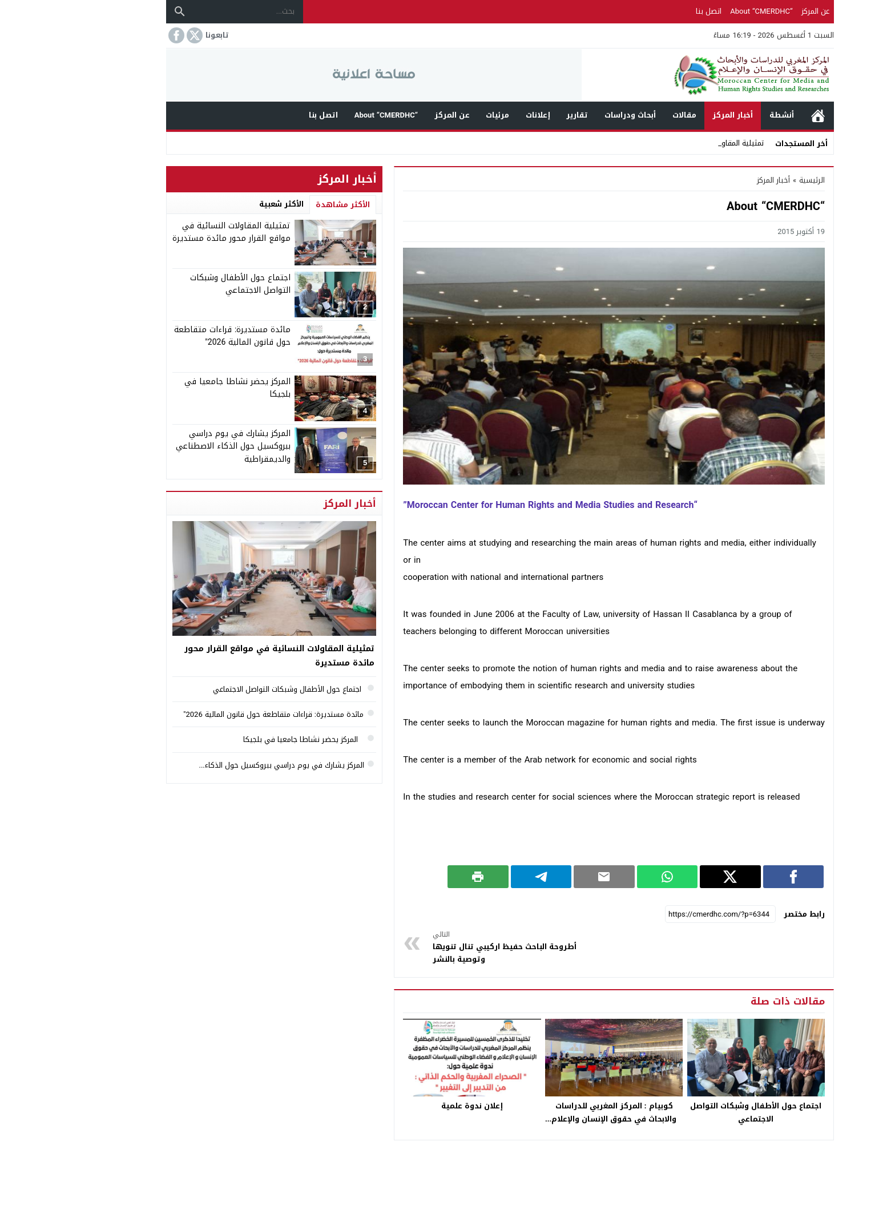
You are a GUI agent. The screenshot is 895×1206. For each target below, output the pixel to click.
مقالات (632, 115)
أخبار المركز (680, 115)
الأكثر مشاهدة (290, 204)
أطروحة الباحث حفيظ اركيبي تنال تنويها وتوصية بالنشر (456, 947)
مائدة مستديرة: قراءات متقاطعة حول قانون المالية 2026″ (180, 336)
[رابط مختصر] (667, 914)
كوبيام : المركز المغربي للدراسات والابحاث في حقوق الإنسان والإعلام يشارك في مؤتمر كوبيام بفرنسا (561, 1119)
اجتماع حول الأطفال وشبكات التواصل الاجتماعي (703, 1112)
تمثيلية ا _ (695, 143)
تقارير (524, 115)
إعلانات (485, 115)
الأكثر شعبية (229, 204)
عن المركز (763, 11)
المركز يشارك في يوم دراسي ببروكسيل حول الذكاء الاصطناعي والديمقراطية (180, 446)
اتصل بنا (656, 11)
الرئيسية (765, 115)
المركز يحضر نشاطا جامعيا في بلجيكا (185, 388)
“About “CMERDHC (709, 11)
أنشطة (729, 115)
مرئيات (445, 115)
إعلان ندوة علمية (419, 1106)
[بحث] (127, 11)
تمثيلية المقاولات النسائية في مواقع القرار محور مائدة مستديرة (179, 232)
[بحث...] (196, 11)
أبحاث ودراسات (577, 115)
